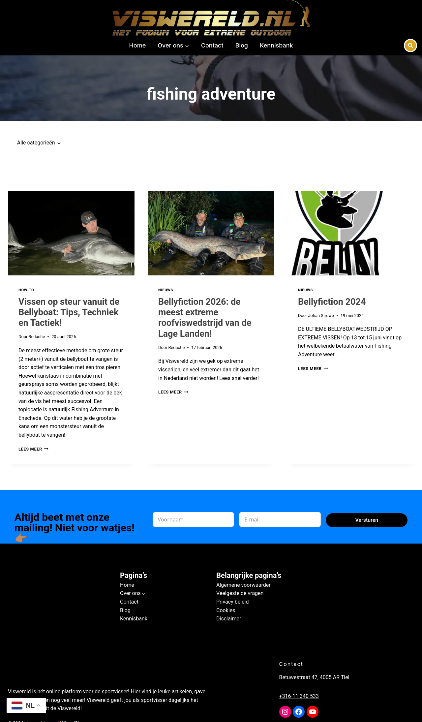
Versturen (366, 520)
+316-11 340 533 (308, 696)
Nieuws (165, 290)
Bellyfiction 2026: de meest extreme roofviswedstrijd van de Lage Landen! (204, 318)
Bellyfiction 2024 (332, 302)
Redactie (37, 336)
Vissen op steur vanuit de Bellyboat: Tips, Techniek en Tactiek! (68, 313)
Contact (212, 45)
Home (137, 45)
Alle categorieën (36, 143)
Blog (241, 45)
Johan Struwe (321, 315)
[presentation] (71, 233)
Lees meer (33, 449)
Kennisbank (276, 45)
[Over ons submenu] (143, 593)
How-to (26, 290)
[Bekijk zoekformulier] (410, 45)
